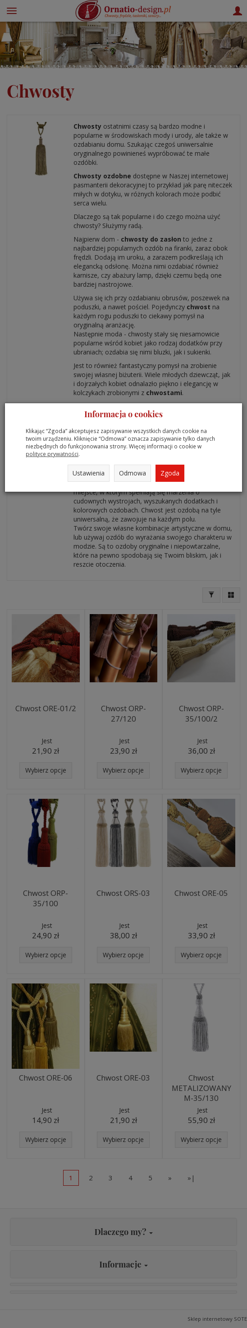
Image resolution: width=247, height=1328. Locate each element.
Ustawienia (89, 473)
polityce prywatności (52, 453)
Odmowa (132, 473)
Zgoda (169, 473)
